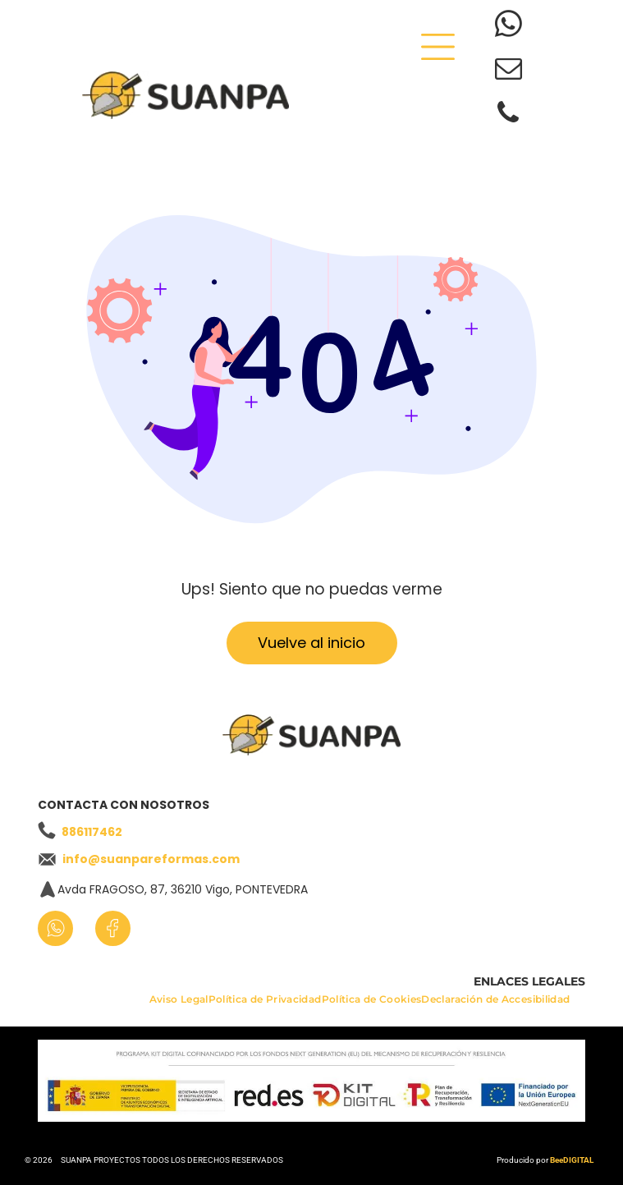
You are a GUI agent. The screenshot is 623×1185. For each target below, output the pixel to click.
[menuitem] (178, 1003)
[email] (508, 70)
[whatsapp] (508, 26)
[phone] (508, 115)
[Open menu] (438, 46)
